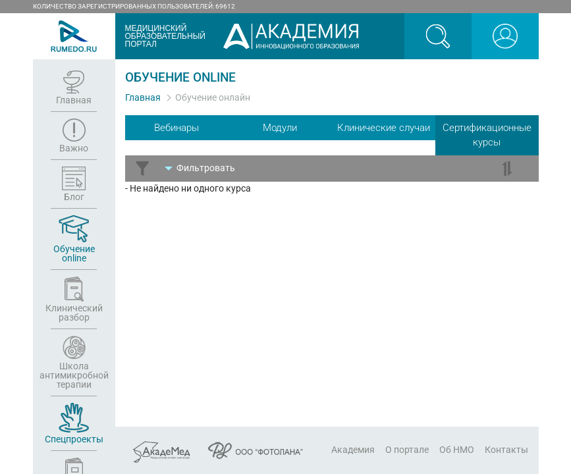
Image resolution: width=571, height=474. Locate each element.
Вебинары (176, 128)
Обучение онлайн (212, 97)
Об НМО (456, 449)
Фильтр (206, 168)
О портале (407, 449)
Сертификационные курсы (487, 135)
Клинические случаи (383, 128)
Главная (143, 97)
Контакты (506, 449)
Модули (280, 128)
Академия (353, 449)
